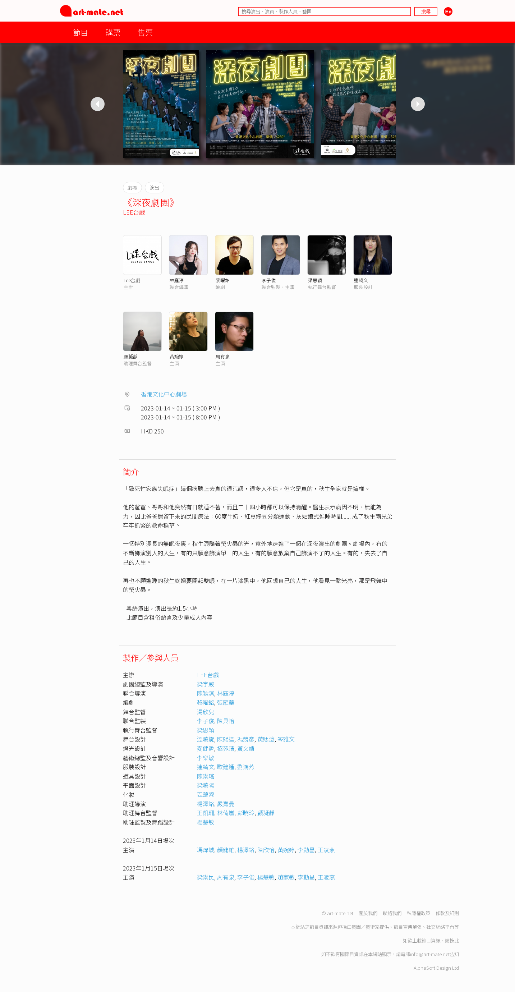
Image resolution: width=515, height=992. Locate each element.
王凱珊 (205, 812)
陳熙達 (225, 739)
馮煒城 (205, 849)
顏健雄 (225, 849)
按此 (454, 940)
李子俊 (269, 280)
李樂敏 (205, 757)
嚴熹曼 (225, 803)
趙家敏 (286, 877)
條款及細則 (447, 913)
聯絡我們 (392, 913)
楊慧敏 (205, 822)
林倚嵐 (225, 812)
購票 (112, 32)
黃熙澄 (266, 739)
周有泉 (223, 356)
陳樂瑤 (205, 776)
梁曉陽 (205, 785)
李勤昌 (306, 849)
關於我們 (368, 913)
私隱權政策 (418, 913)
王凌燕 (326, 849)
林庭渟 (177, 280)
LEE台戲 (134, 212)
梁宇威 (205, 684)
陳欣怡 (266, 849)
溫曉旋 (205, 739)
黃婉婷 (177, 356)
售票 (145, 32)
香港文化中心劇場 (164, 394)
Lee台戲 (132, 280)
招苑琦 (225, 748)
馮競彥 (245, 739)
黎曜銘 (223, 280)
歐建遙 (225, 766)
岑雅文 (286, 739)
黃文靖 (245, 748)
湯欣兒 (205, 711)
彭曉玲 (245, 812)
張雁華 (225, 702)
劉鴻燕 (245, 766)
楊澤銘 (205, 803)
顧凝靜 (131, 356)
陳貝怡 (225, 720)
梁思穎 (315, 280)
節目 (80, 32)
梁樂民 (205, 877)
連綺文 (361, 280)
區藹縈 (205, 794)
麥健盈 (205, 748)
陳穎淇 (205, 693)
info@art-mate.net (430, 954)
